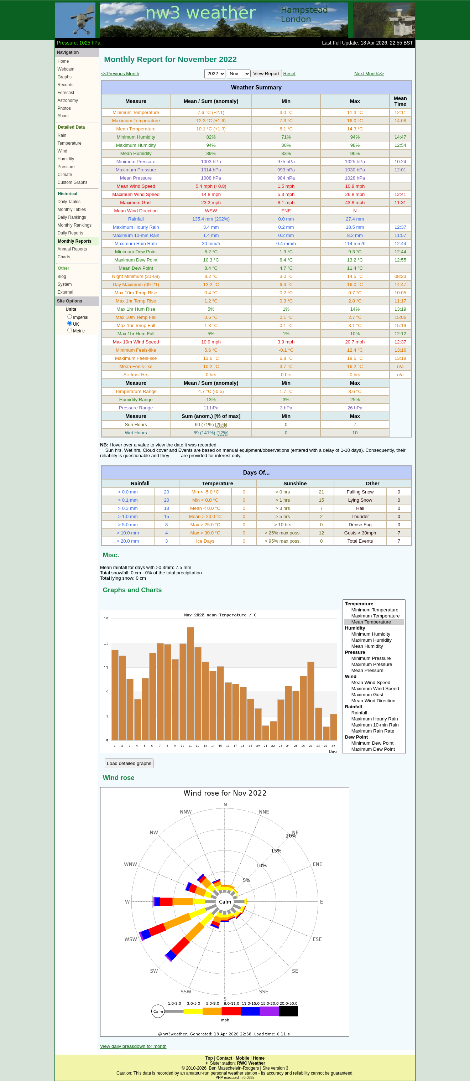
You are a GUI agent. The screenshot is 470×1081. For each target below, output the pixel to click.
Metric (76, 331)
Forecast (66, 92)
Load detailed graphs (129, 763)
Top (209, 1058)
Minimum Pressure (374, 659)
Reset (289, 73)
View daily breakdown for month (133, 1046)
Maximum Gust (374, 695)
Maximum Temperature (374, 616)
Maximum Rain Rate (374, 731)
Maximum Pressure (374, 665)
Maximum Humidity (374, 640)
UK (73, 324)
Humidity (66, 158)
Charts (64, 256)
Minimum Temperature (374, 610)
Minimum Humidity (374, 634)
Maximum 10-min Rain (374, 725)
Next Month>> (369, 73)
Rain (62, 135)
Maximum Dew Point (374, 749)
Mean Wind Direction (374, 701)
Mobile (242, 1058)
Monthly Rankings (75, 225)
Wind (62, 151)
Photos (64, 108)
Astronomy (68, 100)
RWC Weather (251, 1063)
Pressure (66, 166)
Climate (65, 174)
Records (66, 84)
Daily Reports (70, 233)
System (65, 284)
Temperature (70, 143)
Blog (62, 276)
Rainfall (374, 713)
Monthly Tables (72, 209)
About (63, 115)
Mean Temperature (374, 622)
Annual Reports (72, 249)
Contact (224, 1058)
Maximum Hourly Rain (374, 719)
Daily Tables (69, 201)
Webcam (66, 69)
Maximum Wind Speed (374, 689)
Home (63, 61)
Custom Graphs (73, 182)
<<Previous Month (120, 73)
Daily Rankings (72, 217)
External (65, 292)
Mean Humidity (374, 646)
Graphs (65, 76)
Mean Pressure (374, 671)
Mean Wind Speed (374, 683)
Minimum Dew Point (374, 743)
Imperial (77, 317)
